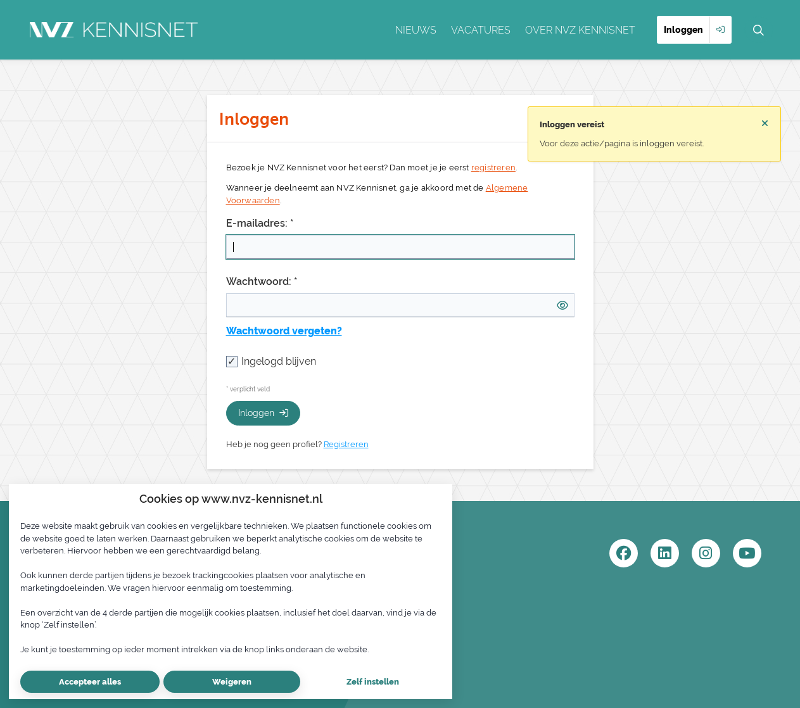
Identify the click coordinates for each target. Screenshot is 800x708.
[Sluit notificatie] (765, 123)
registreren (493, 167)
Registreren (346, 444)
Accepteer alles (90, 681)
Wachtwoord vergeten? (284, 331)
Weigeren (231, 681)
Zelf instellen (372, 681)
